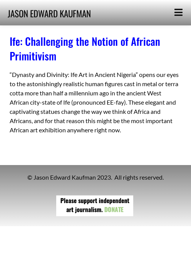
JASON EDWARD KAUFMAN (49, 13)
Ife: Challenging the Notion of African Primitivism (85, 48)
